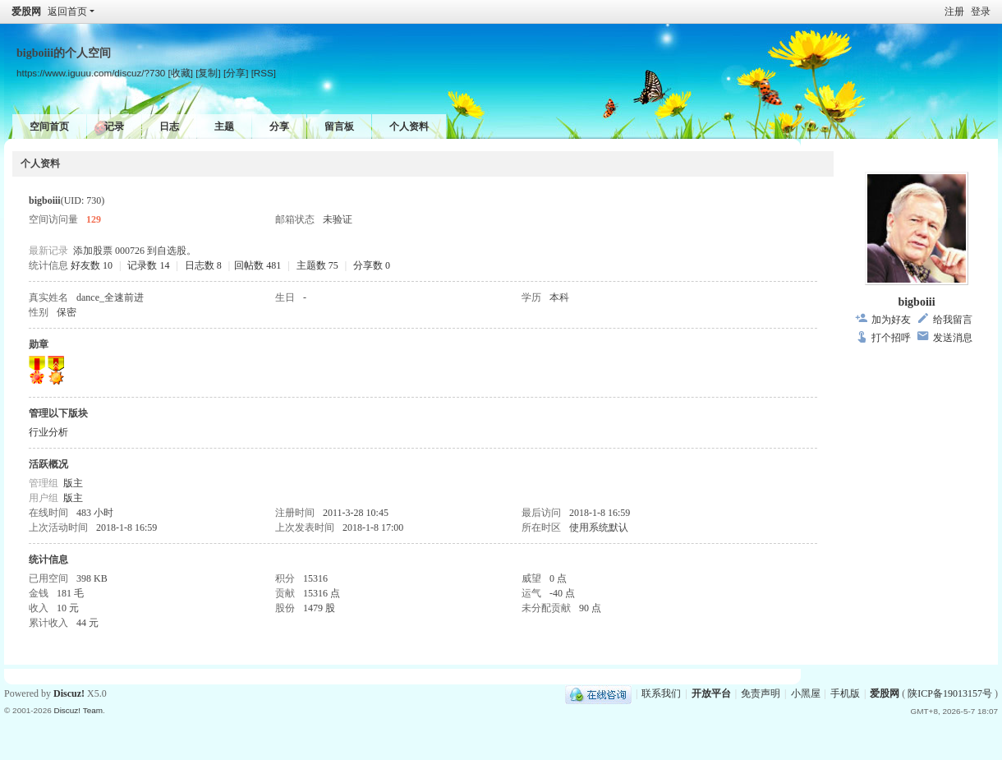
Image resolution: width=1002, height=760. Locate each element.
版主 (73, 483)
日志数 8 (203, 265)
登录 (981, 11)
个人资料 (409, 126)
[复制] (207, 72)
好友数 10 (92, 265)
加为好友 (891, 319)
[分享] (235, 72)
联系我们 (661, 693)
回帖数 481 (257, 265)
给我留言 (952, 319)
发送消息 (952, 337)
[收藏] (180, 72)
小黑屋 (805, 693)
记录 (114, 126)
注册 (954, 11)
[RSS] (263, 72)
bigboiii (916, 302)
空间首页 (49, 126)
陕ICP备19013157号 (950, 693)
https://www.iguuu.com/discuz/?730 (90, 72)
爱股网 (26, 11)
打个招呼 (891, 337)
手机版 (845, 693)
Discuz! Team (78, 710)
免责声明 (760, 693)
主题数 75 (317, 265)
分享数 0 (371, 265)
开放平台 (711, 693)
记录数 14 (148, 265)
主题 (224, 126)
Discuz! (69, 693)
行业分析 (48, 432)
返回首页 (67, 11)
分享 (279, 126)
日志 (169, 126)
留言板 (339, 126)
